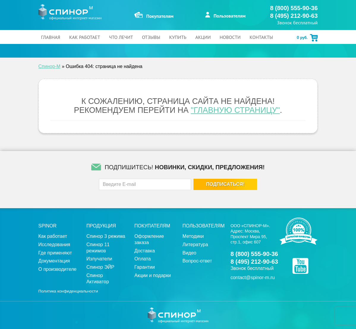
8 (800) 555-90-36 (294, 8)
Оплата (142, 258)
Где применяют (55, 252)
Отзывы (151, 37)
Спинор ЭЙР (100, 267)
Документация (54, 260)
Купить (177, 37)
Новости (230, 37)
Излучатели (99, 258)
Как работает (84, 37)
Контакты (261, 37)
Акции (203, 37)
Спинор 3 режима (105, 236)
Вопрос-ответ (197, 260)
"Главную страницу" (235, 110)
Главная (50, 37)
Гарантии (144, 267)
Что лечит (121, 37)
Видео (189, 252)
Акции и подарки (152, 275)
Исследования (54, 244)
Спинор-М (49, 66)
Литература (195, 244)
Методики (193, 236)
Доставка (144, 250)
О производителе (57, 269)
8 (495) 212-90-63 (294, 15)
